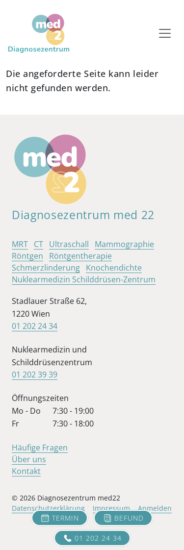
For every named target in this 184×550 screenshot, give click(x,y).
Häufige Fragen (40, 447)
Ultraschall (69, 244)
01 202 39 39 (34, 374)
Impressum (111, 508)
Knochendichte (114, 267)
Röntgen (27, 255)
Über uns (29, 459)
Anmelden (155, 508)
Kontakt (26, 471)
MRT (20, 244)
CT (38, 244)
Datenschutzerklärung (48, 508)
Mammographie (124, 244)
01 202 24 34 (92, 538)
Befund (123, 518)
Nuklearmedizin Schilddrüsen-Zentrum (84, 279)
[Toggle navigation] (165, 33)
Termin (59, 518)
